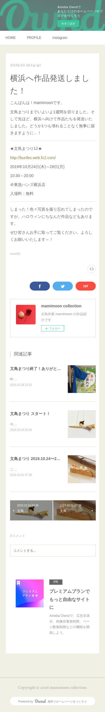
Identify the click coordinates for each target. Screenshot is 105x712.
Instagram (59, 38)
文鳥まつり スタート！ (30, 414)
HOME (11, 38)
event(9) (15, 253)
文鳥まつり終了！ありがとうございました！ (49, 368)
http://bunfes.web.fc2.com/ (33, 157)
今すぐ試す (68, 23)
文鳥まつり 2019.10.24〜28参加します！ (46, 459)
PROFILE (34, 38)
